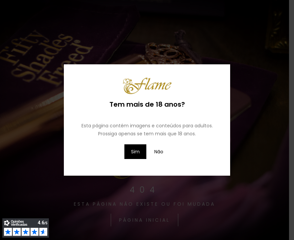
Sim (135, 151)
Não (158, 151)
